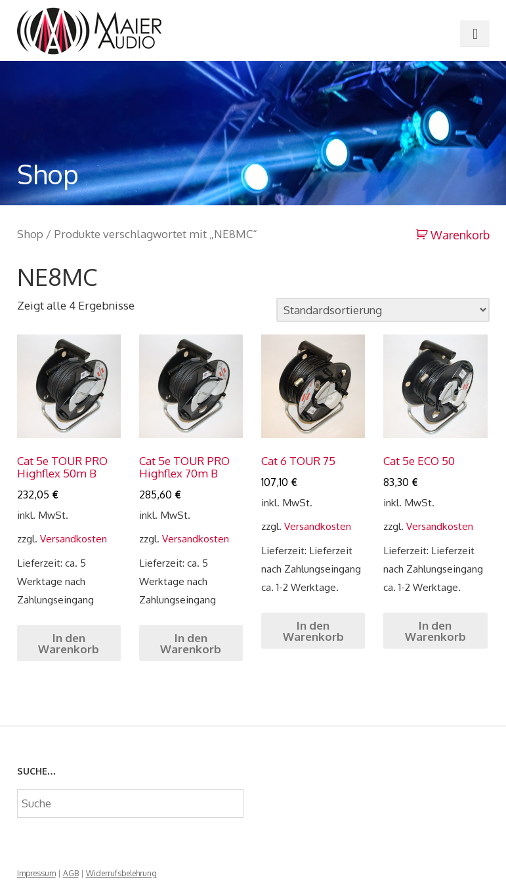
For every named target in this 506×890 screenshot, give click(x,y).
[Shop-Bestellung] (383, 310)
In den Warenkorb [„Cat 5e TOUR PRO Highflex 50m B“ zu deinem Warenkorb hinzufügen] (68, 643)
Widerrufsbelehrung (121, 873)
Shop (30, 234)
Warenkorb (459, 235)
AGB (71, 873)
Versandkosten (73, 538)
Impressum (36, 873)
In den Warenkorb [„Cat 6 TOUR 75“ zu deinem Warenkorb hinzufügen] (313, 630)
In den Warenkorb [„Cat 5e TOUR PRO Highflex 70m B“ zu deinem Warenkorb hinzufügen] (190, 643)
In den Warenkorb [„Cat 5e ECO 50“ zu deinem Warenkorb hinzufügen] (435, 630)
